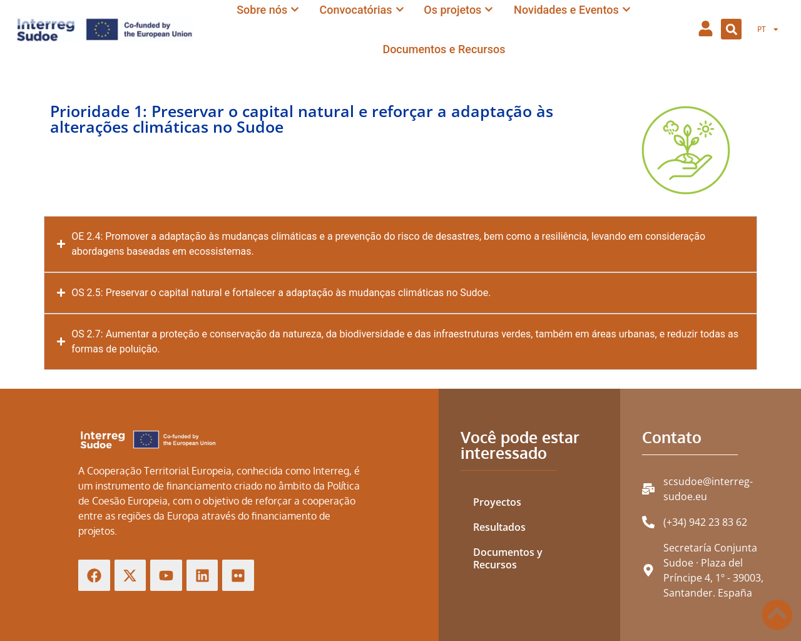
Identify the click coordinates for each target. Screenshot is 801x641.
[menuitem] (768, 29)
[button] (731, 29)
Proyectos (497, 502)
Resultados (499, 527)
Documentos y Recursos (508, 558)
